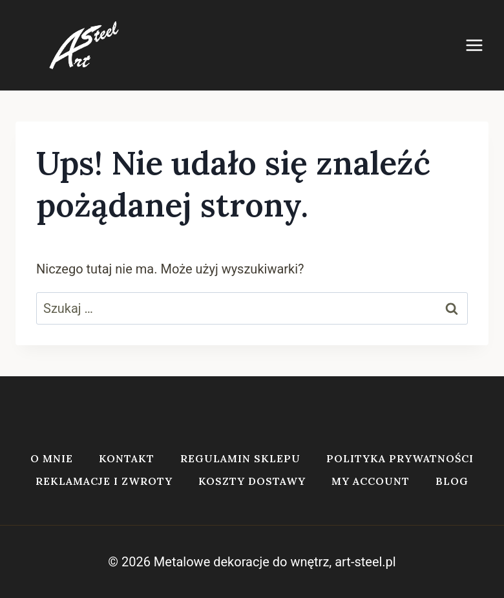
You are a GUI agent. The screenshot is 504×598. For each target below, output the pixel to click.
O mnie (51, 458)
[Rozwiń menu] (480, 45)
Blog (452, 481)
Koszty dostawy (252, 481)
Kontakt (126, 458)
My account (370, 481)
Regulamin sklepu (240, 458)
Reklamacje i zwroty (104, 481)
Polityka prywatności (400, 458)
